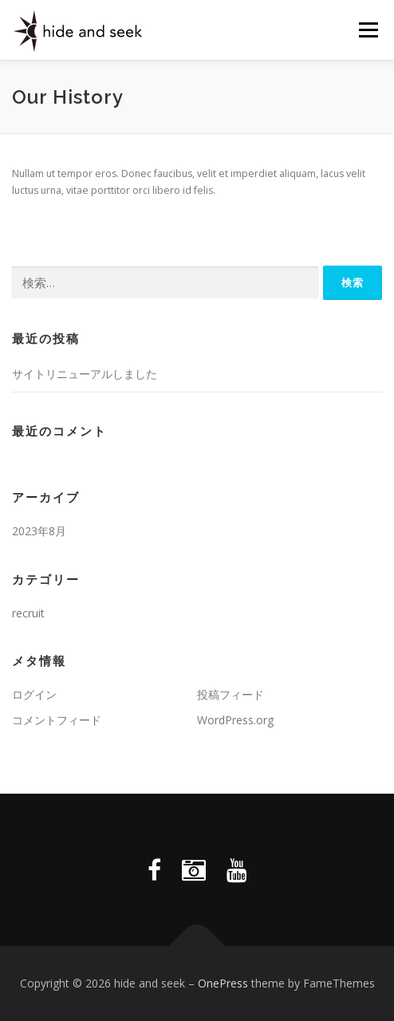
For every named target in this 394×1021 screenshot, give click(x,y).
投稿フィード (230, 694)
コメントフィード (56, 719)
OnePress (223, 983)
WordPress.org (235, 719)
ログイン (34, 694)
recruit (28, 613)
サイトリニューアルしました (84, 373)
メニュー (368, 30)
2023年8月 (39, 530)
